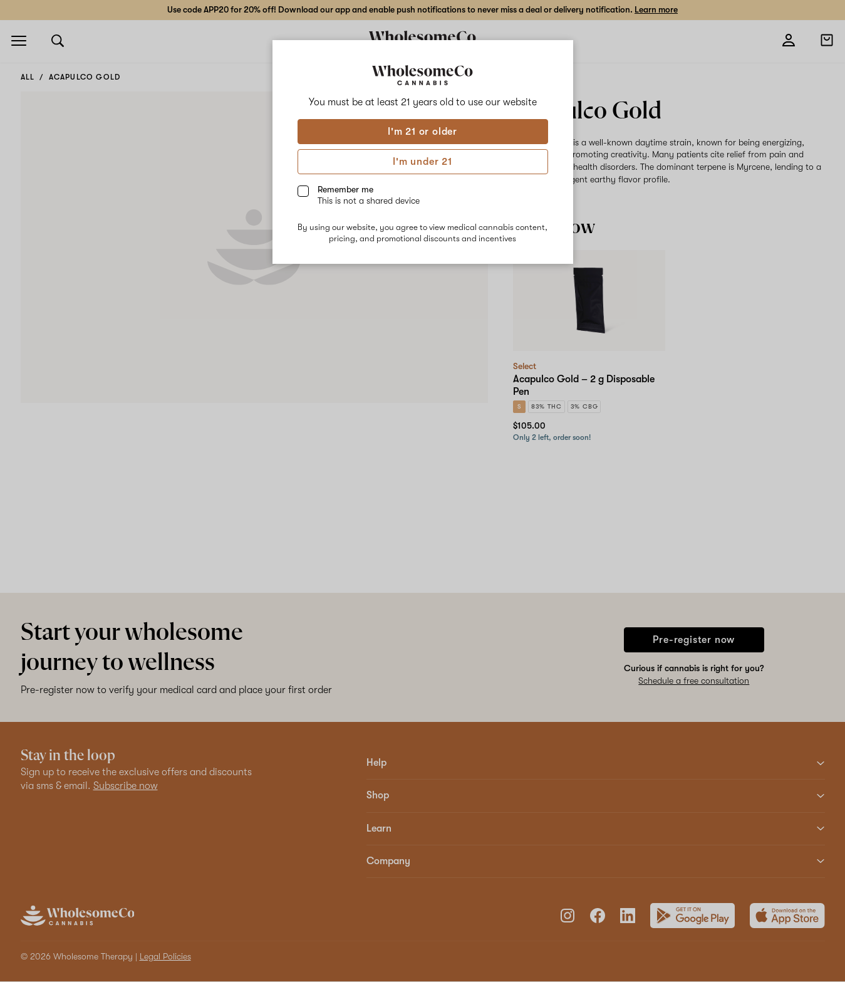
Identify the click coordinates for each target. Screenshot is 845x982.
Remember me (369, 195)
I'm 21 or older (422, 131)
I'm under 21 (422, 161)
